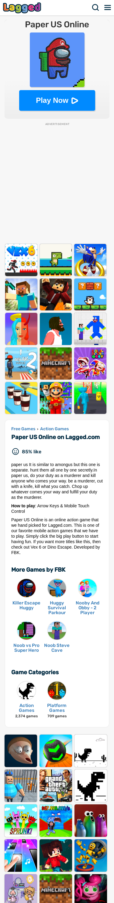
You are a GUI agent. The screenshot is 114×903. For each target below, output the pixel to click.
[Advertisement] (57, 183)
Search (96, 7)
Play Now (52, 100)
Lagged (23, 7)
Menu (108, 7)
